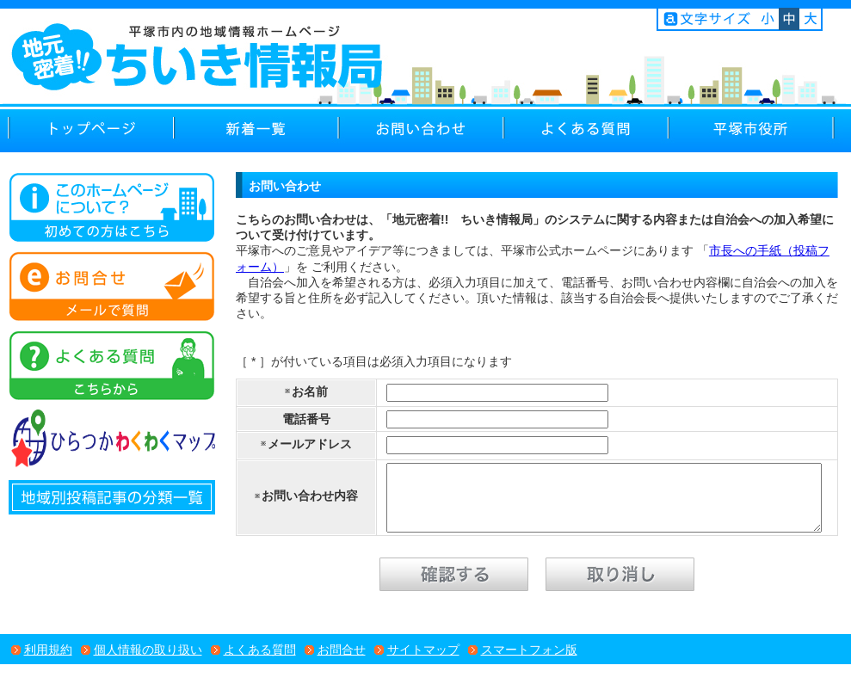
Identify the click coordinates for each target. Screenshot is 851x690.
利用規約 (48, 662)
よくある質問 (260, 662)
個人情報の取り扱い (148, 662)
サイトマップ (423, 662)
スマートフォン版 (529, 662)
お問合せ (342, 662)
